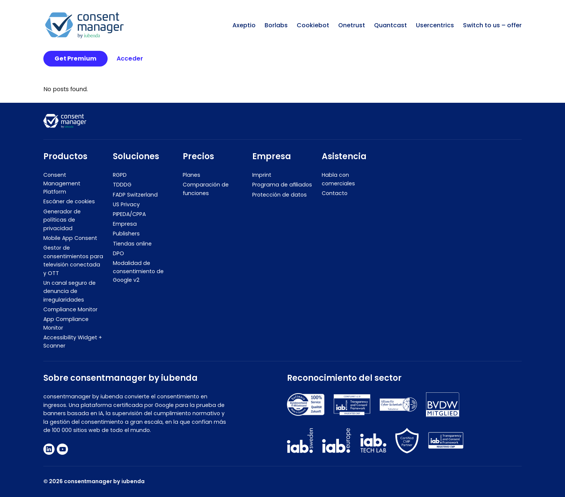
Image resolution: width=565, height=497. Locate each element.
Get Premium (75, 58)
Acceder (130, 58)
